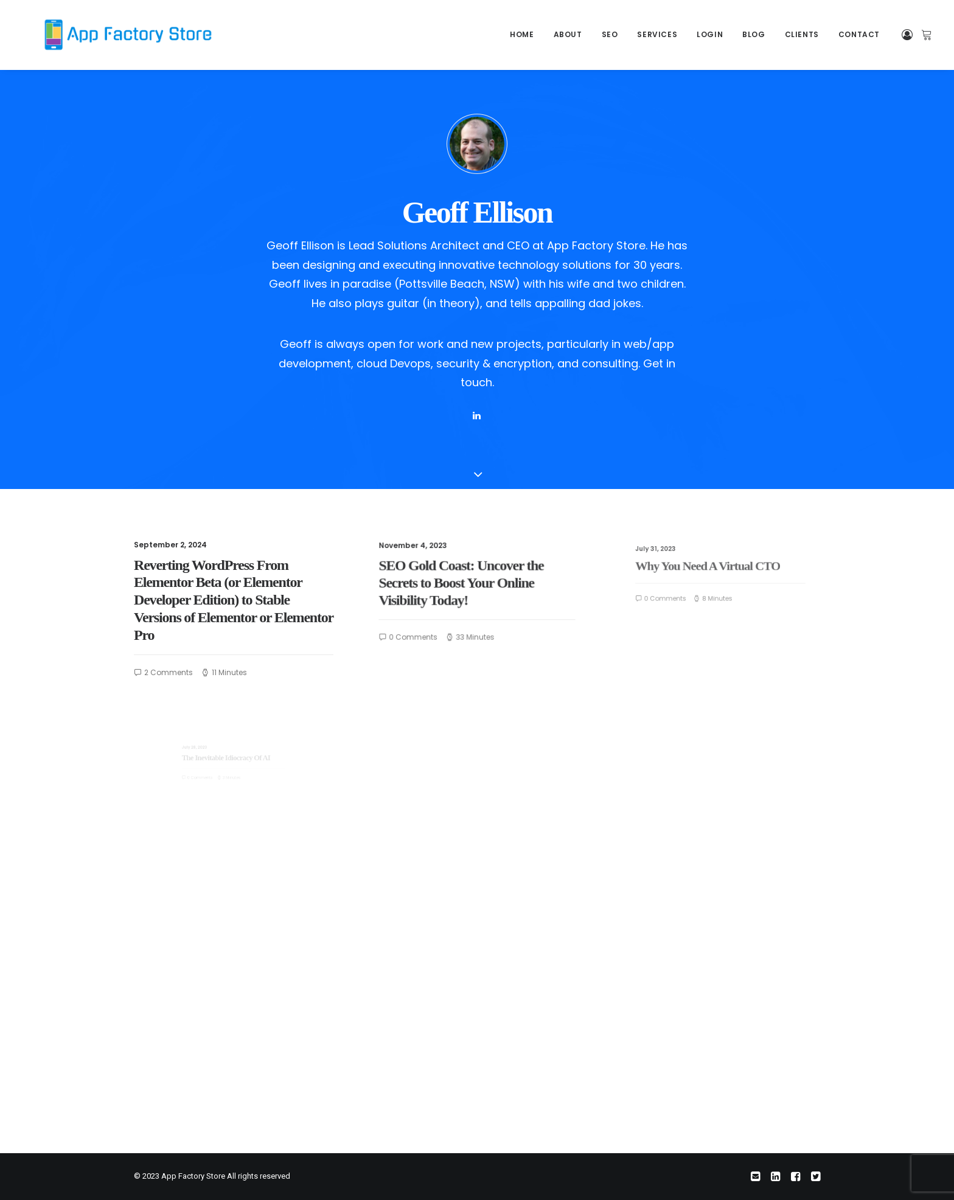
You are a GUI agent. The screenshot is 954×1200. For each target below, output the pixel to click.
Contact (859, 34)
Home (522, 34)
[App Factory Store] (107, 34)
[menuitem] (521, 34)
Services (657, 34)
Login (710, 34)
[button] (476, 416)
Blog (753, 34)
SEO (610, 34)
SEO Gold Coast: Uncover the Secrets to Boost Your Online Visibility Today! (466, 584)
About (568, 34)
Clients (802, 34)
